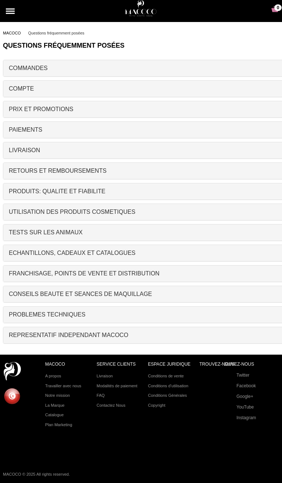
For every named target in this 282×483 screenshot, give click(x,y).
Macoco (55, 364)
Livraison (105, 376)
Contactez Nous (111, 405)
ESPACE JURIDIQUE (169, 364)
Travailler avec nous (63, 386)
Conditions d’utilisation (168, 386)
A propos (53, 376)
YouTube (239, 408)
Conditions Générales (167, 395)
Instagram (240, 418)
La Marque (55, 405)
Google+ (238, 397)
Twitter (236, 376)
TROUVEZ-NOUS (217, 364)
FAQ (101, 395)
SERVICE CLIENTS (116, 364)
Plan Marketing (58, 424)
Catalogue (54, 415)
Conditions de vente (166, 376)
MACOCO (12, 33)
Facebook (240, 387)
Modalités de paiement (117, 386)
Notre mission (57, 395)
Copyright (156, 405)
